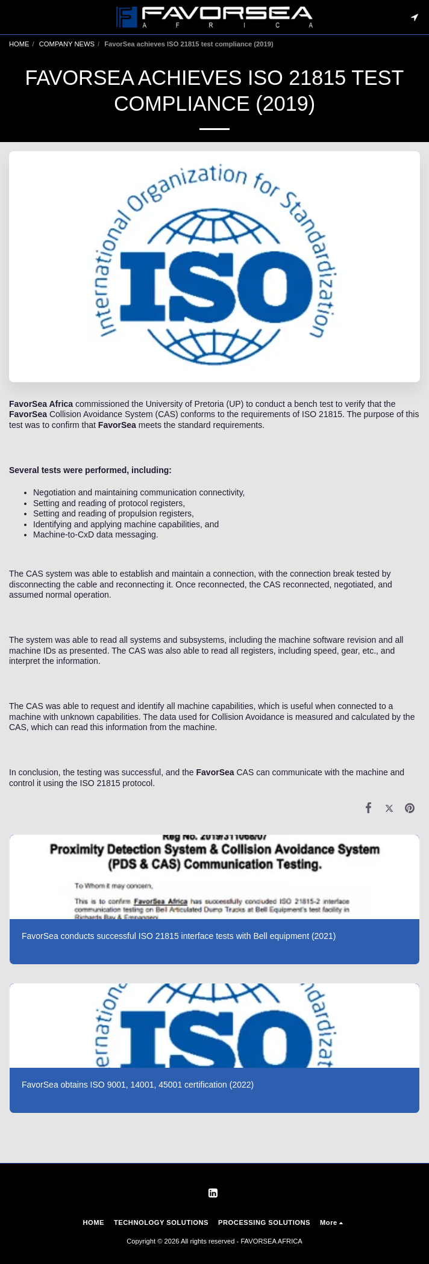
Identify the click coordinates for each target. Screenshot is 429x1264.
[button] (13, 17)
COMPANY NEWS (67, 44)
